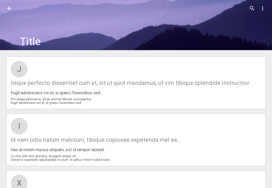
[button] (9, 8)
